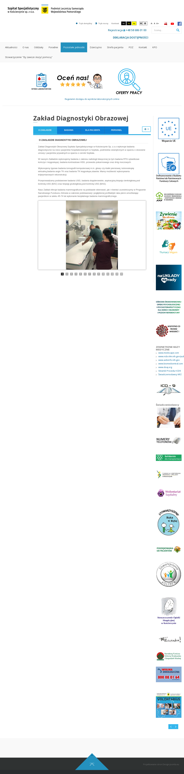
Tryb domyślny (84, 23)
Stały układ (141, 23)
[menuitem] (11, 47)
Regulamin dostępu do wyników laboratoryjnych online (92, 99)
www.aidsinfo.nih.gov (169, 359)
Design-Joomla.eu (171, 772)
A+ (157, 23)
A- (152, 23)
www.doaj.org (165, 367)
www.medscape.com (168, 352)
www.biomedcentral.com (170, 363)
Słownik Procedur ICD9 (169, 370)
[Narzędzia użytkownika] (146, 129)
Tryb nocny (101, 23)
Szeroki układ (145, 23)
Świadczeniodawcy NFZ (170, 374)
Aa (124, 23)
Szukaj (177, 30)
